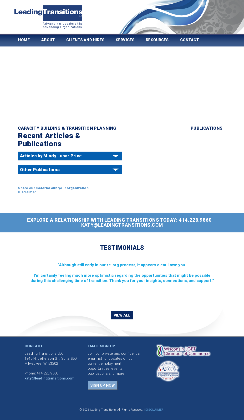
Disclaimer (27, 192)
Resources (157, 40)
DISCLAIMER (154, 409)
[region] (122, 280)
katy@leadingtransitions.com (122, 225)
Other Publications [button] (40, 169)
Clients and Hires (85, 40)
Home (24, 40)
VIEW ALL (122, 315)
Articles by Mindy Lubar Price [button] (50, 155)
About (48, 40)
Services (125, 40)
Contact (189, 40)
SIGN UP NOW (102, 385)
